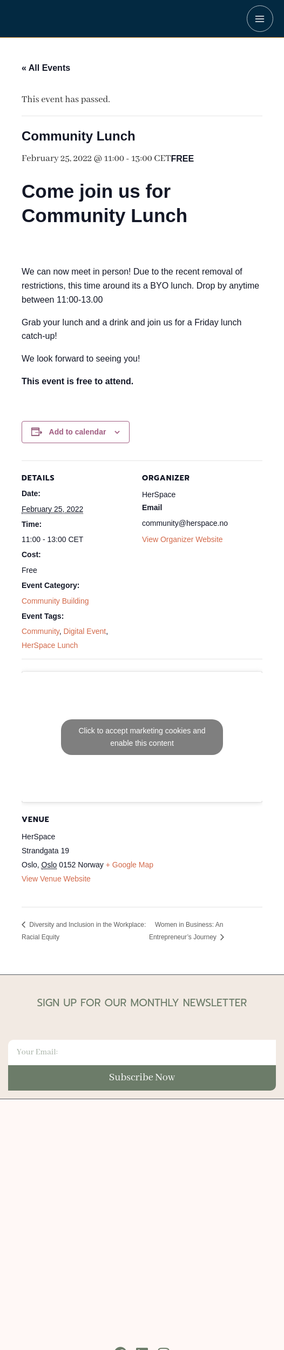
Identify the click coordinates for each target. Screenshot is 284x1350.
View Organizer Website (182, 539)
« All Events (46, 67)
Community (40, 631)
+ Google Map (129, 864)
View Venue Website (56, 878)
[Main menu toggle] (260, 18)
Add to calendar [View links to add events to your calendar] (77, 431)
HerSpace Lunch (50, 645)
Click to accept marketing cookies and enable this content (142, 736)
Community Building (55, 601)
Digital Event (85, 631)
